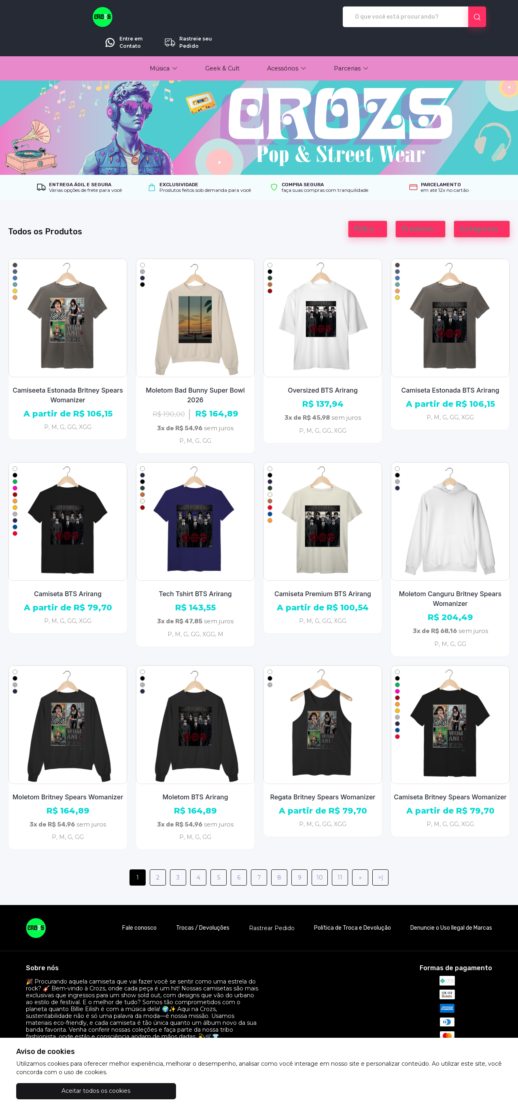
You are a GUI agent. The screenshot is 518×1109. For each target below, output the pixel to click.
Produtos (418, 206)
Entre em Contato (395, 17)
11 (340, 854)
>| (380, 854)
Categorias (479, 206)
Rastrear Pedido (272, 905)
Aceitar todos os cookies (56, 1090)
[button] (163, 46)
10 (319, 854)
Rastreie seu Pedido (460, 17)
